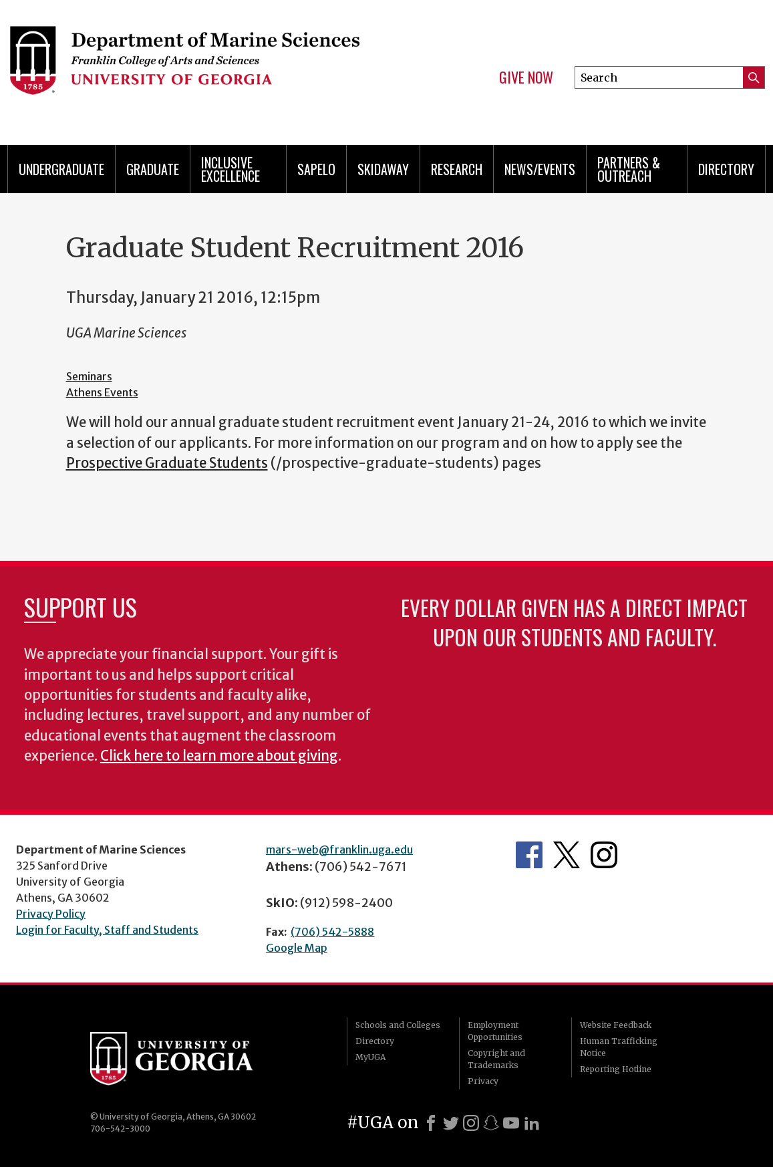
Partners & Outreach (628, 169)
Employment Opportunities (495, 1031)
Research (456, 169)
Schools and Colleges (397, 1025)
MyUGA (370, 1057)
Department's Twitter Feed (566, 854)
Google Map (296, 947)
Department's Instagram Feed (604, 854)
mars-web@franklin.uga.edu (339, 849)
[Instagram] (471, 1123)
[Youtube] (511, 1123)
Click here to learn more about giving (219, 756)
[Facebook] (431, 1123)
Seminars (89, 376)
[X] (451, 1123)
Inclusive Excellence (230, 169)
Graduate (152, 169)
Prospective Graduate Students (167, 463)
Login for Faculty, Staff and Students (107, 929)
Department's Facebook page (529, 854)
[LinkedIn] (532, 1123)
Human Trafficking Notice (618, 1047)
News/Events (539, 169)
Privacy (483, 1081)
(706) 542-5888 (332, 931)
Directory (726, 169)
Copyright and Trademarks (496, 1059)
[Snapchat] (491, 1123)
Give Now (526, 78)
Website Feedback (615, 1025)
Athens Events (102, 392)
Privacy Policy (51, 913)
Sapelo (316, 169)
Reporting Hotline (615, 1069)
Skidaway (383, 169)
